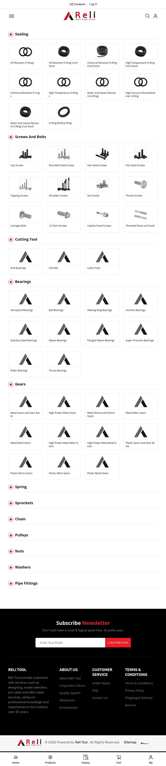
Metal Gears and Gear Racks (25, 415)
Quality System (69, 693)
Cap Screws (17, 166)
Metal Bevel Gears (21, 443)
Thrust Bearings (58, 371)
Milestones (67, 700)
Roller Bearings (19, 371)
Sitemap (130, 743)
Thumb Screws (134, 196)
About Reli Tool (70, 679)
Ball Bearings (56, 310)
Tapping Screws (19, 196)
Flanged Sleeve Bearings (101, 341)
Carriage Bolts (18, 226)
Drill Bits (53, 268)
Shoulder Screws (58, 196)
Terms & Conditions (139, 683)
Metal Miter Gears (136, 413)
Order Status (101, 683)
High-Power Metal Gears (62, 413)
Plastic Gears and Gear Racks (140, 445)
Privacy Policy (134, 691)
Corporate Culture (72, 686)
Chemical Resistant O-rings (25, 95)
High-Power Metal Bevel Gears (102, 445)
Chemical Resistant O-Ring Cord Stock (102, 65)
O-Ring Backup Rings (60, 123)
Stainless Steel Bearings (24, 341)
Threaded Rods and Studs (140, 226)
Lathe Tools (93, 268)
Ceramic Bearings (136, 310)
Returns (130, 705)
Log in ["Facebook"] (93, 4)
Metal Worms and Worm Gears (101, 415)
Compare (77, 4)
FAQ (95, 691)
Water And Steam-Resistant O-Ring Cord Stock (25, 125)
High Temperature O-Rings (63, 95)
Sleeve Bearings (58, 341)
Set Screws (93, 196)
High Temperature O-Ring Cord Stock (140, 65)
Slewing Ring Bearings (99, 310)
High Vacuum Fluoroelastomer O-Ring (140, 95)
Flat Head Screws (135, 166)
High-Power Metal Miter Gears (63, 445)
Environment (68, 708)
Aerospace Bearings (22, 310)
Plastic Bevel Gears (98, 473)
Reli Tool (81, 743)
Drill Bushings (18, 268)
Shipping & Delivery (139, 698)
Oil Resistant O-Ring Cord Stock (63, 65)
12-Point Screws (58, 226)
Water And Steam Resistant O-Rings (101, 95)
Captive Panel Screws (99, 226)
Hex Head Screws (97, 166)
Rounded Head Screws (61, 166)
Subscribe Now (117, 643)
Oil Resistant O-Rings (22, 63)
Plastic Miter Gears (59, 473)
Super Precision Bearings (140, 341)
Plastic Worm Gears (22, 473)
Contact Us (100, 698)
